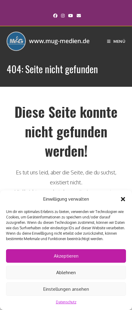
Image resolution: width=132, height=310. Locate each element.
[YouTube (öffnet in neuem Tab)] (70, 15)
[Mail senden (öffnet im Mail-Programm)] (78, 15)
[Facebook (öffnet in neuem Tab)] (55, 15)
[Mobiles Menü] (116, 41)
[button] (123, 199)
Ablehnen (66, 272)
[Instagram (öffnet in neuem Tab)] (62, 15)
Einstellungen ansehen (66, 289)
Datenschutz (66, 302)
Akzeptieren (66, 256)
